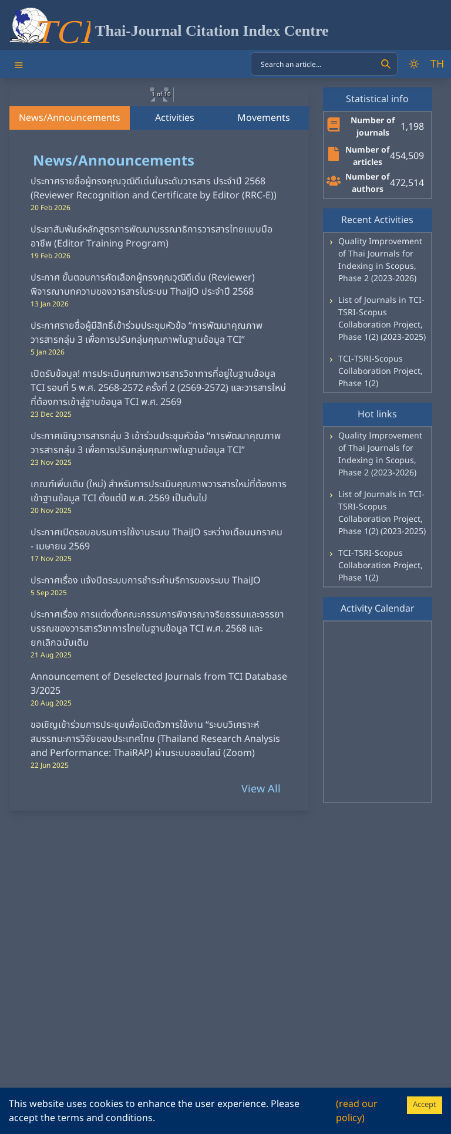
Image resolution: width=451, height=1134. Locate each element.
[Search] (386, 64)
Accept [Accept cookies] (424, 1105)
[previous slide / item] (17, 149)
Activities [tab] (174, 229)
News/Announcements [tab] (69, 229)
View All (261, 900)
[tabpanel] (159, 581)
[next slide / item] (300, 149)
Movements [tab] (263, 229)
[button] (95, 200)
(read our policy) (357, 1111)
